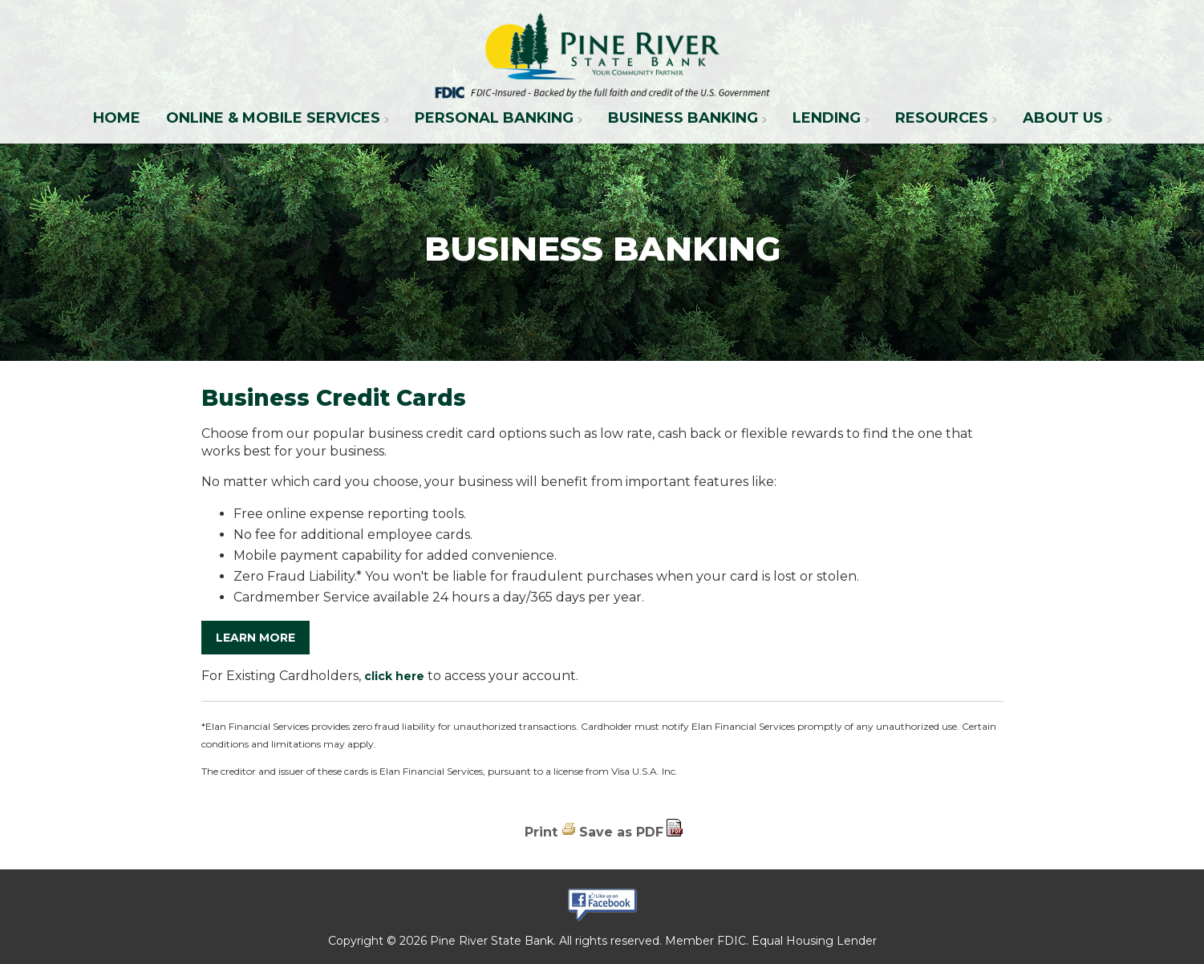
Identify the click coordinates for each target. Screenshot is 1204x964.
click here (394, 676)
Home (116, 118)
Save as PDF (621, 832)
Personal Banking (494, 118)
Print (541, 832)
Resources (941, 118)
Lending (827, 118)
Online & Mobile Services (273, 118)
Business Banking (683, 118)
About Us (1063, 118)
